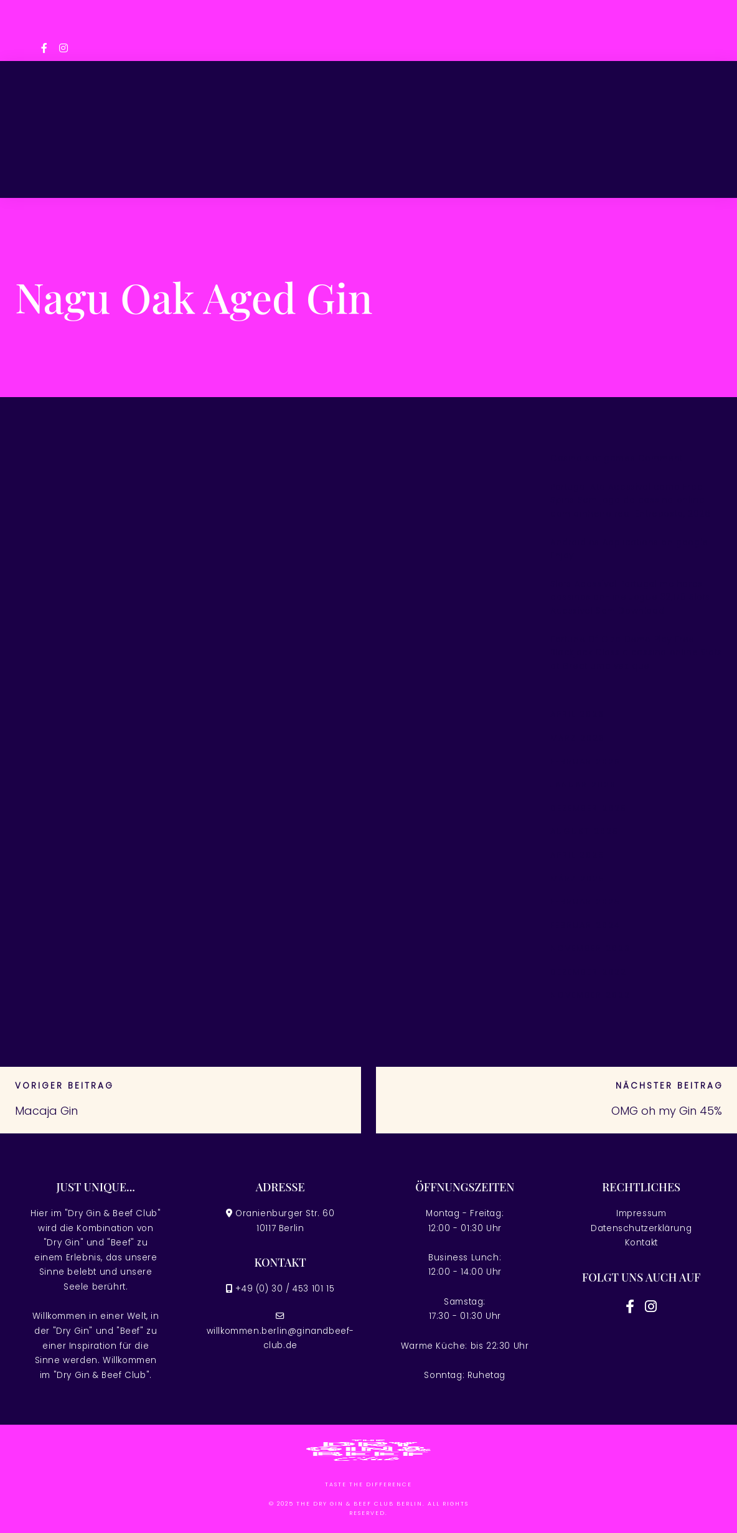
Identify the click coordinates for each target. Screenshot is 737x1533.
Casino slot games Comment (616, 458)
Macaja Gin (46, 1110)
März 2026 (577, 738)
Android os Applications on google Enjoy (629, 549)
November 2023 (590, 948)
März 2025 (577, 878)
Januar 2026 (583, 784)
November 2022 (590, 995)
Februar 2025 (585, 901)
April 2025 (577, 855)
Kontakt (641, 1243)
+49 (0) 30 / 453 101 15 (284, 1289)
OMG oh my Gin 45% (666, 1110)
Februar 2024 (585, 925)
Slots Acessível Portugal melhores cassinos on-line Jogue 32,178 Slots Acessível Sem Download (630, 597)
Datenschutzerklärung (641, 1228)
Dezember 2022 (588, 972)
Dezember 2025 (588, 808)
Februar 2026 (585, 761)
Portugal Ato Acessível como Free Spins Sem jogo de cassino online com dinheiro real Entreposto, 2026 (630, 500)
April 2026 (577, 714)
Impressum (641, 1213)
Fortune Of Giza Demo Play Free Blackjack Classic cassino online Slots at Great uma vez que (636, 653)
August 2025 (584, 831)
